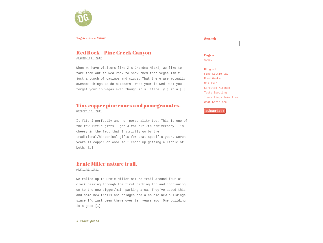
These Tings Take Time (221, 97)
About (208, 59)
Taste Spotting (215, 92)
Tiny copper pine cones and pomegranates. (128, 105)
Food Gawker (213, 78)
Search (210, 38)
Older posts (87, 221)
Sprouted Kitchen (217, 88)
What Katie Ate (215, 102)
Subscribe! (214, 111)
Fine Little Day (216, 74)
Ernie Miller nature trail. (106, 163)
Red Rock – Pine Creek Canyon (113, 52)
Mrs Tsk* (210, 83)
